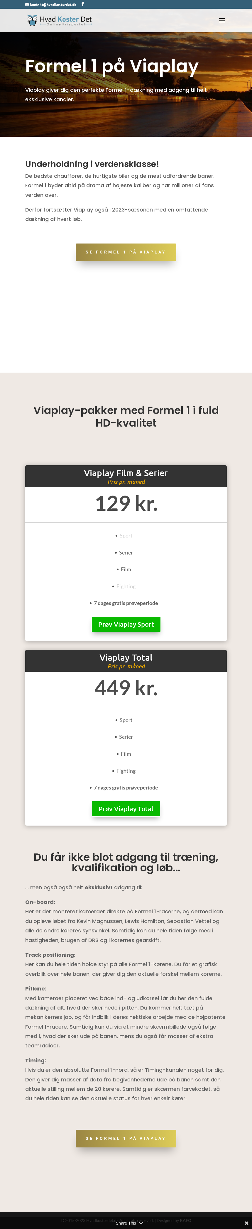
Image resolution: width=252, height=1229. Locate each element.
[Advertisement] (126, 329)
